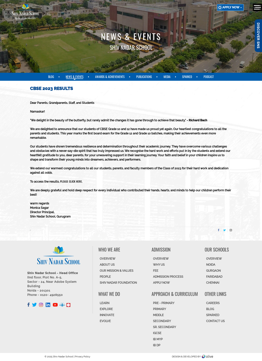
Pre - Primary (163, 303)
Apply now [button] (232, 7)
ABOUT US (107, 264)
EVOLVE (105, 321)
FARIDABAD (214, 276)
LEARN (104, 303)
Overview (214, 258)
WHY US (159, 264)
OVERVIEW (107, 258)
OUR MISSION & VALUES (116, 270)
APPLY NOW (161, 282)
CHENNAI (212, 282)
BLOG (210, 309)
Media (167, 77)
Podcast (209, 77)
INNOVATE (107, 315)
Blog (51, 77)
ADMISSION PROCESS (168, 276)
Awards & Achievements (110, 77)
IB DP (156, 345)
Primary (159, 309)
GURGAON (213, 270)
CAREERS (213, 303)
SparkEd (187, 77)
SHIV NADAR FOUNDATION (118, 282)
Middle (158, 315)
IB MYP (158, 339)
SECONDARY (162, 321)
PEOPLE (105, 276)
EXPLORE (106, 309)
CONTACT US (215, 321)
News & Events (75, 77)
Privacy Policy (82, 356)
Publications (144, 77)
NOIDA (210, 264)
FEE (155, 270)
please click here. (71, 181)
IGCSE (157, 333)
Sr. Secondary (164, 327)
